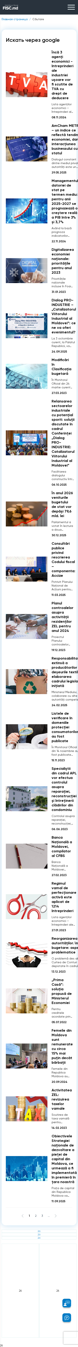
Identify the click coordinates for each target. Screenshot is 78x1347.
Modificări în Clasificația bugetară (61, 367)
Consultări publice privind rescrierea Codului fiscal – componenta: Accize (63, 559)
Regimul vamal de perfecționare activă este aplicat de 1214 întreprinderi (64, 897)
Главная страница (15, 19)
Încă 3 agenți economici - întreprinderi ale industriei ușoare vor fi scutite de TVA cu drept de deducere (62, 75)
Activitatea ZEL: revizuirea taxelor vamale (62, 1099)
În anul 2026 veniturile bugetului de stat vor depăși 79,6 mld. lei (62, 504)
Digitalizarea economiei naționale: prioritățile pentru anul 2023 (63, 261)
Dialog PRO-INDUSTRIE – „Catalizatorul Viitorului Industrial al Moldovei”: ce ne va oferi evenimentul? (64, 316)
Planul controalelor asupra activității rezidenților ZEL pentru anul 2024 (62, 617)
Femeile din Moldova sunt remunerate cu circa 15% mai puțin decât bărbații (62, 1046)
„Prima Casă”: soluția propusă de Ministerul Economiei (62, 991)
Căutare (38, 19)
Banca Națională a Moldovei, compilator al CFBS (62, 846)
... (49, 1215)
